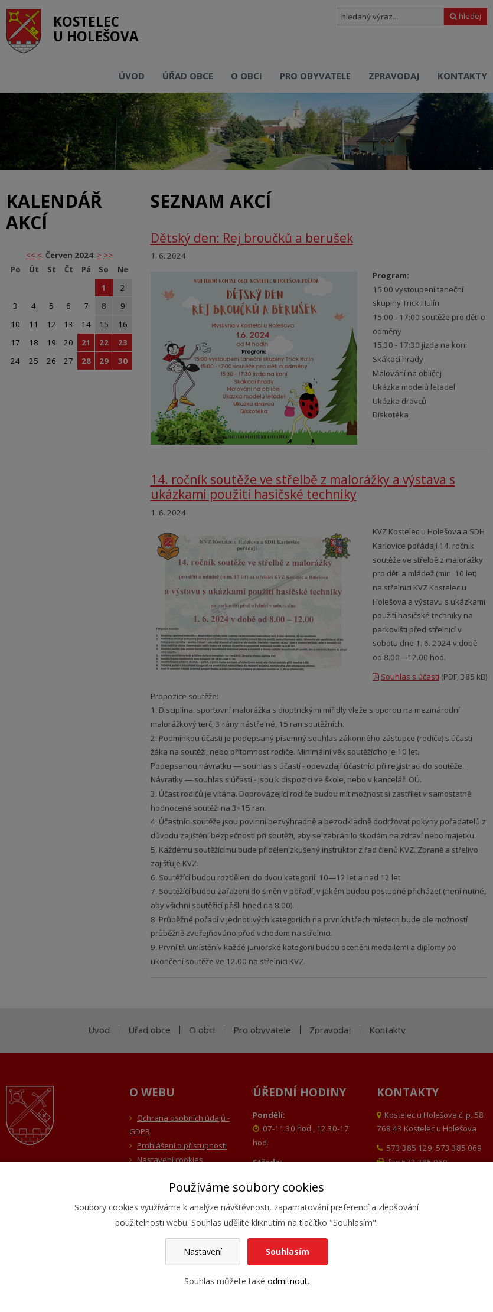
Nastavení (203, 1251)
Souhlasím (287, 1251)
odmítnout (287, 1281)
